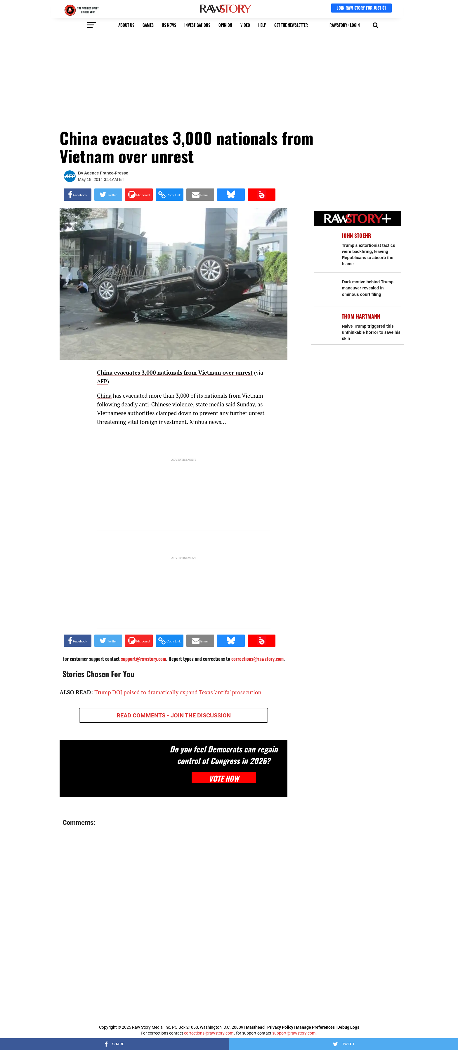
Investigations (197, 25)
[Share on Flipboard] (139, 194)
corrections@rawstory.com (208, 1033)
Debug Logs (348, 1027)
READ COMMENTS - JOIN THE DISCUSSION (174, 715)
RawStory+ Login (344, 25)
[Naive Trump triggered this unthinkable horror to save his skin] (325, 324)
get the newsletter (291, 25)
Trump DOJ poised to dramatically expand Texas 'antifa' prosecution (177, 692)
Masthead (255, 1027)
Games (148, 25)
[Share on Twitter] (108, 194)
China (104, 395)
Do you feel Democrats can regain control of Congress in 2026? (224, 754)
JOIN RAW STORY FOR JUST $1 (361, 8)
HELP (262, 25)
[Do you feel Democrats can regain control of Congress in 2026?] (110, 768)
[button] (375, 24)
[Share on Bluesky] (231, 194)
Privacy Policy (280, 1027)
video (245, 25)
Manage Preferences (316, 1027)
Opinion (225, 25)
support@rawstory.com (293, 1033)
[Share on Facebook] (77, 194)
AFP (102, 381)
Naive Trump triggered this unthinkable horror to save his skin (371, 332)
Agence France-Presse (106, 173)
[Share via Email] (200, 194)
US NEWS (169, 25)
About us (126, 25)
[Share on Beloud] (261, 194)
